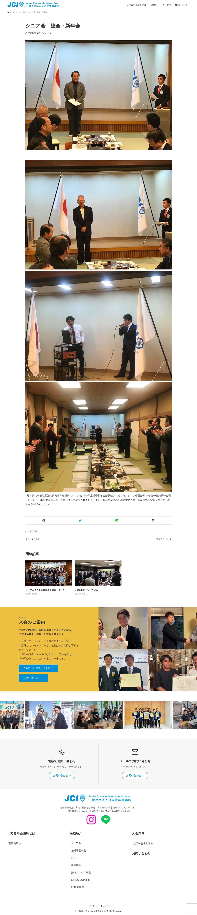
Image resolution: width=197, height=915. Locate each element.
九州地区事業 (78, 850)
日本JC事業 (77, 887)
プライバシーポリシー (98, 906)
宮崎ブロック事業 (81, 872)
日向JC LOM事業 (80, 880)
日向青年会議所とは (21, 833)
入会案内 (138, 833)
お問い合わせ (141, 853)
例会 (73, 858)
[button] (43, 520)
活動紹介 (76, 833)
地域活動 (76, 865)
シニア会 (48, 33)
